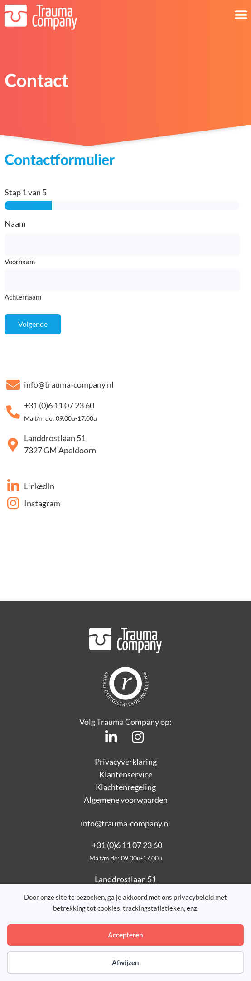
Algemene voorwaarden (126, 800)
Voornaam (20, 261)
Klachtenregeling (126, 787)
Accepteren (125, 935)
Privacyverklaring (126, 762)
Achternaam (23, 297)
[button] (241, 15)
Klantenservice (125, 774)
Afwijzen (125, 962)
